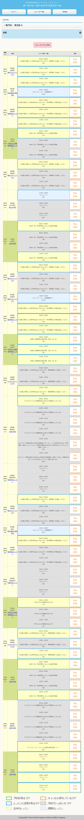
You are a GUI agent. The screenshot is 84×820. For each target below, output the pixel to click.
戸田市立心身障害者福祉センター (12, 145)
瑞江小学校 (12, 207)
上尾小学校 (12, 243)
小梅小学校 (12, 431)
